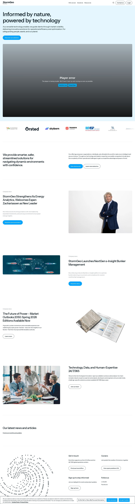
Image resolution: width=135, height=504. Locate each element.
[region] (67, 500)
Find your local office (77, 468)
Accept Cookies (124, 500)
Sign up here (75, 488)
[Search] (113, 3)
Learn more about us (92, 166)
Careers (104, 456)
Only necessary (112, 500)
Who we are (72, 3)
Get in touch (74, 456)
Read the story (75, 284)
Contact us (120, 3)
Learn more (8, 336)
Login (129, 3)
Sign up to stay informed (79, 478)
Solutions (80, 3)
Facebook (104, 484)
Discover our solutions (12, 38)
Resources (87, 3)
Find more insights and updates (12, 433)
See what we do (76, 166)
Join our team (75, 386)
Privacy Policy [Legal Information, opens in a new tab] (24, 502)
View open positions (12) (111, 468)
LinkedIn (104, 481)
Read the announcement (13, 222)
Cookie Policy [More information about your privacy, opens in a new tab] (16, 502)
